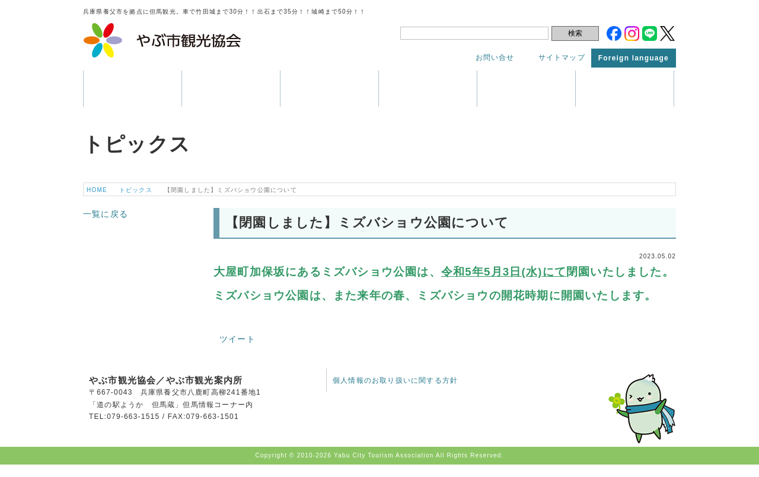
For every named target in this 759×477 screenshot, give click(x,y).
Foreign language (633, 58)
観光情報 (231, 89)
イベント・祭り (329, 89)
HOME (97, 190)
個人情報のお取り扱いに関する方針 (395, 380)
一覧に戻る (105, 214)
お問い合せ (495, 57)
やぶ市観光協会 (163, 40)
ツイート (237, 339)
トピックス (625, 89)
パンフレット (428, 89)
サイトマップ (561, 57)
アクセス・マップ (526, 89)
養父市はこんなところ (132, 89)
